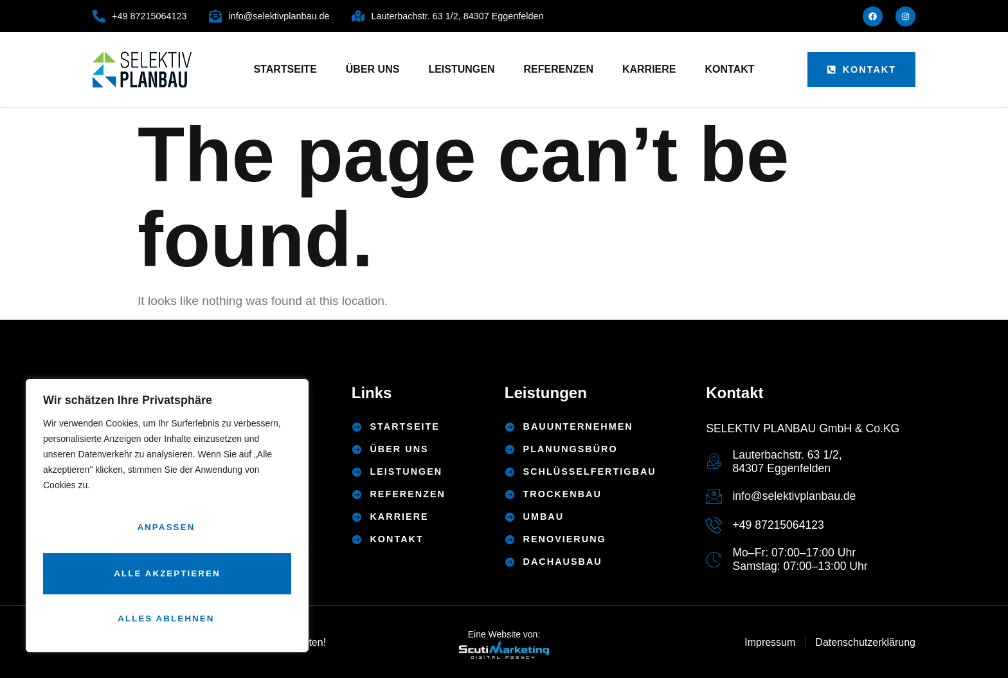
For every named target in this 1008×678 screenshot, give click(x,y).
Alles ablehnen (165, 576)
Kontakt (730, 69)
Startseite (284, 69)
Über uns (373, 69)
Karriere (649, 69)
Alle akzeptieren (167, 618)
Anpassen (164, 535)
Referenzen (558, 69)
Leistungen (461, 69)
